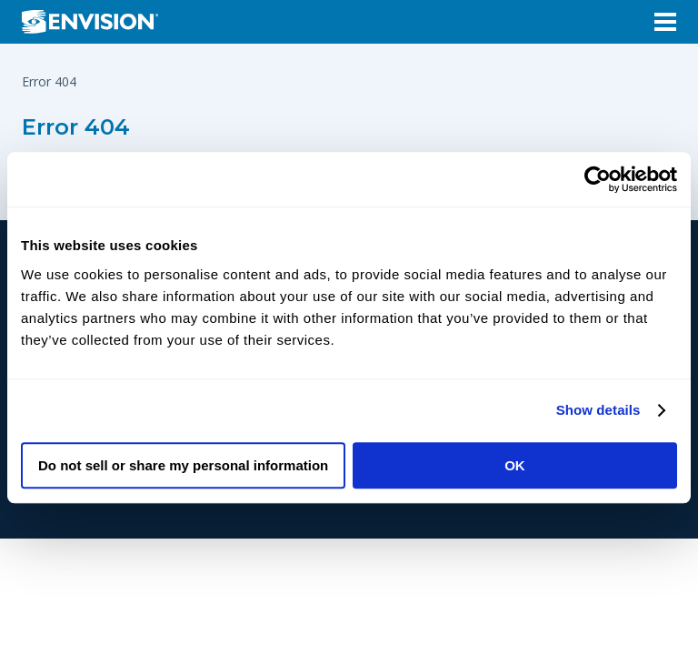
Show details (598, 410)
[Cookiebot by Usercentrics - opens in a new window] (597, 179)
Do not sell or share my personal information (183, 465)
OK (514, 465)
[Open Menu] (665, 22)
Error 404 (76, 127)
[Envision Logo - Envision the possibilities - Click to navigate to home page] (97, 21)
